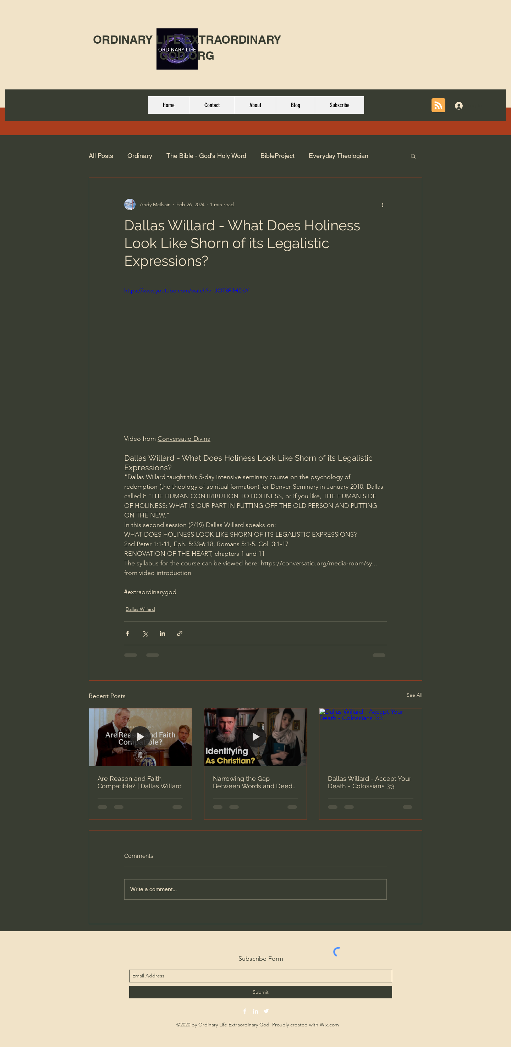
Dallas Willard (140, 609)
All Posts (101, 155)
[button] (413, 156)
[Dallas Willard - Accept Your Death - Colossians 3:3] (370, 737)
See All (414, 695)
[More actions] (382, 204)
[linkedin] (255, 1011)
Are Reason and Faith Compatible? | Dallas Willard (140, 782)
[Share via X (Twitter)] (145, 633)
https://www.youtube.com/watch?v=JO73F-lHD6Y (186, 290)
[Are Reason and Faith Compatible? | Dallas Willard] (140, 737)
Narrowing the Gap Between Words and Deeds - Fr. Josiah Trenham (254, 782)
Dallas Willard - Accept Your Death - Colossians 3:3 (369, 782)
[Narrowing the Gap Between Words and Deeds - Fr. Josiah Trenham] (255, 737)
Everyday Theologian (338, 155)
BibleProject (277, 155)
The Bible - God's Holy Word (206, 155)
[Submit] (260, 992)
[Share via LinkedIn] (162, 633)
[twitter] (266, 1011)
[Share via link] (179, 633)
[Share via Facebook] (127, 633)
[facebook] (244, 1011)
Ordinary (139, 155)
